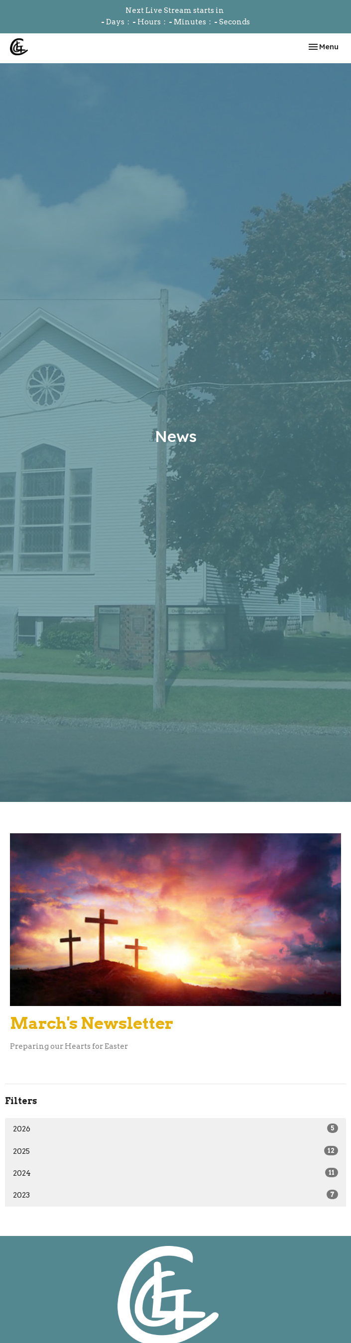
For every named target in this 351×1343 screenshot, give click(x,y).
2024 (175, 1173)
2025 (175, 1151)
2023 (175, 1195)
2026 (175, 1128)
